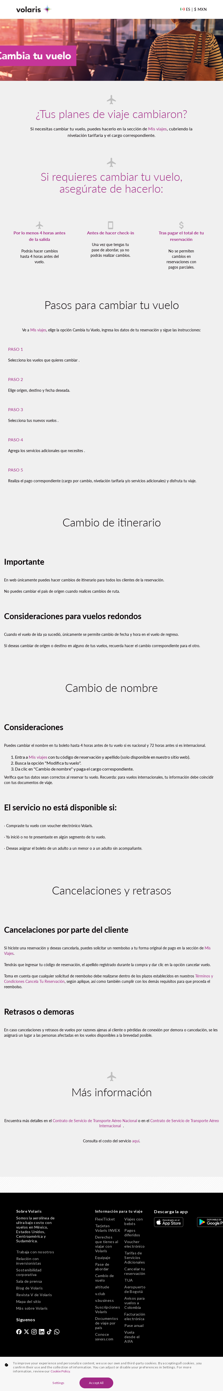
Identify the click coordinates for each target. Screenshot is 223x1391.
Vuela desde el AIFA (131, 1337)
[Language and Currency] (193, 9)
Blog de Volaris (29, 1288)
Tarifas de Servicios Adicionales (134, 1257)
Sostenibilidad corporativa (29, 1272)
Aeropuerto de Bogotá (134, 1289)
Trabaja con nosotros (35, 1252)
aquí (135, 1141)
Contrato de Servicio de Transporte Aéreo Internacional (159, 1123)
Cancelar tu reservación (134, 1271)
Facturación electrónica (134, 1316)
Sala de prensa (29, 1281)
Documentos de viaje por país (106, 1323)
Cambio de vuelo (104, 1277)
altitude (102, 1287)
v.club (100, 1293)
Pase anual (134, 1325)
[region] (111, 1374)
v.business (104, 1300)
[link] (19, 1331)
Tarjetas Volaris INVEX (107, 1228)
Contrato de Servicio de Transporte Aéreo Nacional (95, 1120)
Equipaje (102, 1257)
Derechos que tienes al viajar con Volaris (106, 1244)
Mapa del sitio (28, 1301)
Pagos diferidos (132, 1232)
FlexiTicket (105, 1219)
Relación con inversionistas (28, 1260)
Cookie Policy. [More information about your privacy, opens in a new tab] (61, 1371)
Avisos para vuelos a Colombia (134, 1303)
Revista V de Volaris (34, 1294)
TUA (128, 1280)
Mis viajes (157, 128)
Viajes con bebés (133, 1221)
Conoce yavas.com (104, 1336)
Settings (58, 1383)
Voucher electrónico (134, 1243)
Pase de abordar (102, 1266)
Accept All (96, 1383)
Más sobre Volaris (32, 1308)
